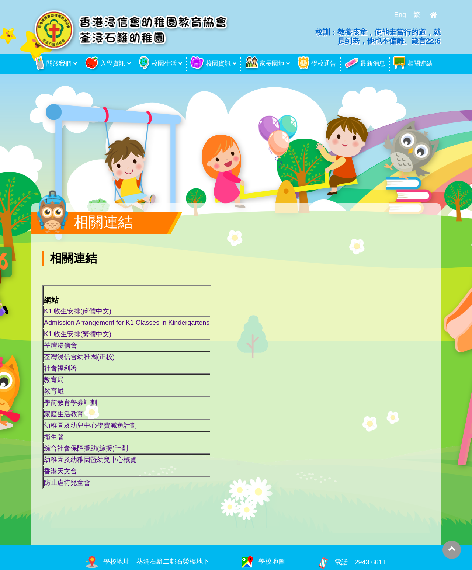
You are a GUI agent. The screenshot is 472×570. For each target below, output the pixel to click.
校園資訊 (210, 64)
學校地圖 (263, 561)
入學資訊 (105, 64)
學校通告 (317, 64)
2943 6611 (370, 562)
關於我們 (53, 64)
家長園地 (264, 63)
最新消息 (364, 64)
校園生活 (158, 64)
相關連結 (413, 63)
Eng (400, 14)
